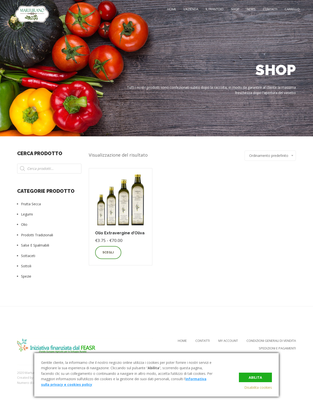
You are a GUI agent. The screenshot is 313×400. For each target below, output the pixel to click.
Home (171, 9)
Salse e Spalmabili (35, 245)
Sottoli (26, 266)
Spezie (26, 276)
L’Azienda (191, 9)
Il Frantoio (215, 9)
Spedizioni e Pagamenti (277, 348)
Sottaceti (28, 255)
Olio (24, 224)
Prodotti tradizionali (37, 235)
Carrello (292, 9)
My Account (228, 340)
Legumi (27, 214)
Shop (235, 9)
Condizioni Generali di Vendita (271, 340)
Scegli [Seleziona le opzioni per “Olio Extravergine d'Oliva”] (108, 252)
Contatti (270, 9)
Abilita (255, 377)
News (251, 9)
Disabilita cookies (258, 387)
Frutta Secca (31, 204)
